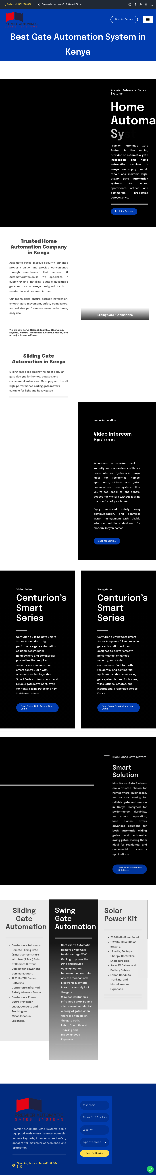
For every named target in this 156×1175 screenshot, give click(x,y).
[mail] (146, 4)
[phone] (151, 4)
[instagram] (130, 4)
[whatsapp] (141, 4)
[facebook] (135, 4)
